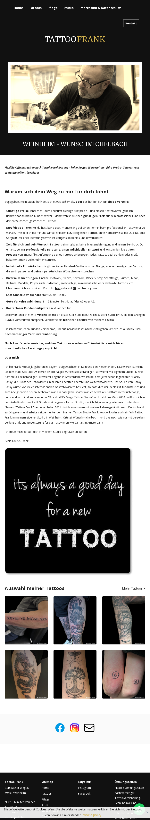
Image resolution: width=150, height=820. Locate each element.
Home (18, 8)
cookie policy (92, 815)
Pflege (52, 8)
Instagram (84, 788)
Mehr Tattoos (133, 588)
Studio (68, 8)
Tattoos (35, 8)
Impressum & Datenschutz (100, 8)
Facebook (84, 793)
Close (147, 812)
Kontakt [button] (131, 23)
